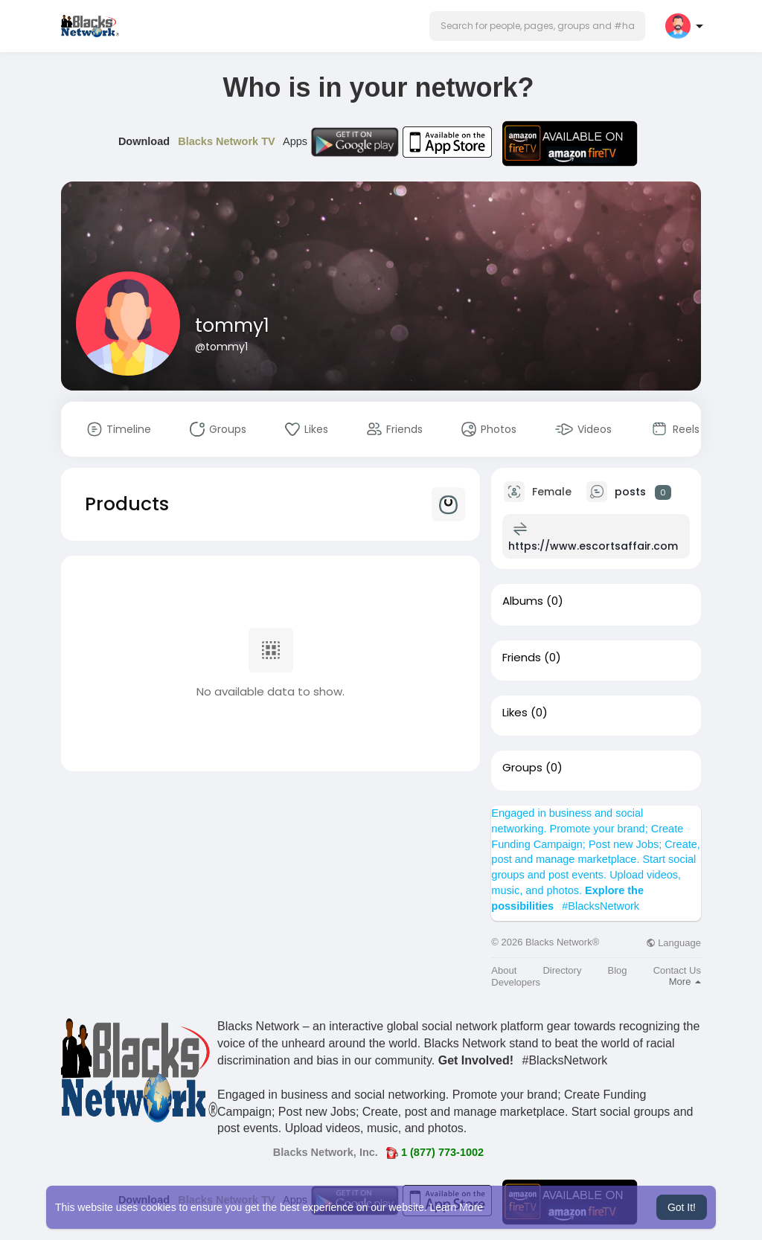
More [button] (685, 981)
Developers (515, 982)
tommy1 (232, 325)
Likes (515, 713)
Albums (522, 601)
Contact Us (677, 970)
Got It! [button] (681, 1207)
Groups (522, 768)
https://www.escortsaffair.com (593, 546)
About (503, 970)
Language (673, 943)
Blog (617, 970)
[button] (537, 26)
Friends (521, 658)
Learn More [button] (457, 1207)
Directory (561, 970)
